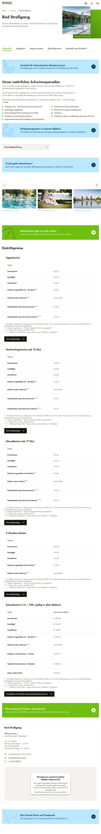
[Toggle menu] (97, 3)
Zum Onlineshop (16, 325)
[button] (4, 185)
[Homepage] (7, 3)
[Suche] (92, 3)
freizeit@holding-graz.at (17, 694)
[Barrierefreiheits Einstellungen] (86, 3)
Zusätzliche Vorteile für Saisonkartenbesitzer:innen (29, 630)
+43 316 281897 (14, 697)
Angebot (20, 48)
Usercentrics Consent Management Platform (54, 728)
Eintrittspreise (54, 48)
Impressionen (36, 48)
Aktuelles (7, 48)
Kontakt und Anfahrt (76, 48)
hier (6, 102)
